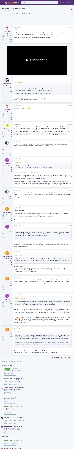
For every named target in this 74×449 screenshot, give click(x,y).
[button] (3, 2)
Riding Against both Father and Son (60, 121)
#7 (45, 215)
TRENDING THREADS (53, 26)
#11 (45, 315)
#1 (45, 27)
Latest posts (52, 97)
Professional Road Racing (57, 35)
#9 (45, 253)
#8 (45, 232)
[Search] (39, 2)
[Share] (42, 27)
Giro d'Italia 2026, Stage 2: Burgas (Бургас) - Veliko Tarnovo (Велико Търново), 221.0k (61, 68)
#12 (45, 333)
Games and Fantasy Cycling (57, 131)
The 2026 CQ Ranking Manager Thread (61, 128)
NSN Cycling (58, 142)
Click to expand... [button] (30, 98)
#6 (45, 172)
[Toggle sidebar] (71, 9)
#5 (45, 155)
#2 (45, 81)
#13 (45, 379)
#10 (45, 284)
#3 (45, 112)
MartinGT (5, 10)
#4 (45, 131)
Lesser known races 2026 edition (59, 109)
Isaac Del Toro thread (56, 115)
